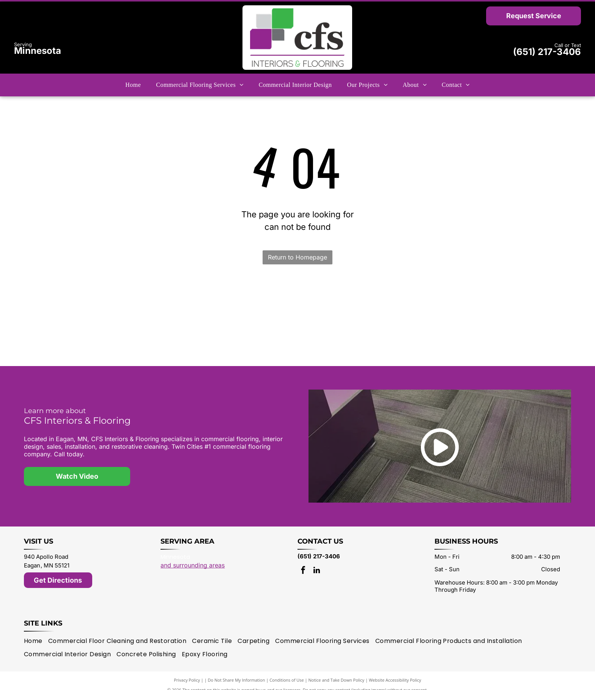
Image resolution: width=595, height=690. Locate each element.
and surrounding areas (193, 556)
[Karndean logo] (511, 329)
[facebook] (303, 562)
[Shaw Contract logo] (85, 329)
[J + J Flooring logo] (297, 299)
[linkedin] (316, 562)
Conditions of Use (286, 671)
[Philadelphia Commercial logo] (404, 329)
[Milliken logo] (191, 299)
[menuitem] (133, 85)
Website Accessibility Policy (395, 671)
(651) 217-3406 (547, 51)
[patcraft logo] (297, 329)
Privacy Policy (187, 671)
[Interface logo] (191, 329)
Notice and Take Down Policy (337, 671)
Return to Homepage (297, 257)
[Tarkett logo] (511, 299)
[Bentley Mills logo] (404, 299)
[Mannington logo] (85, 299)
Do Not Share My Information (236, 671)
